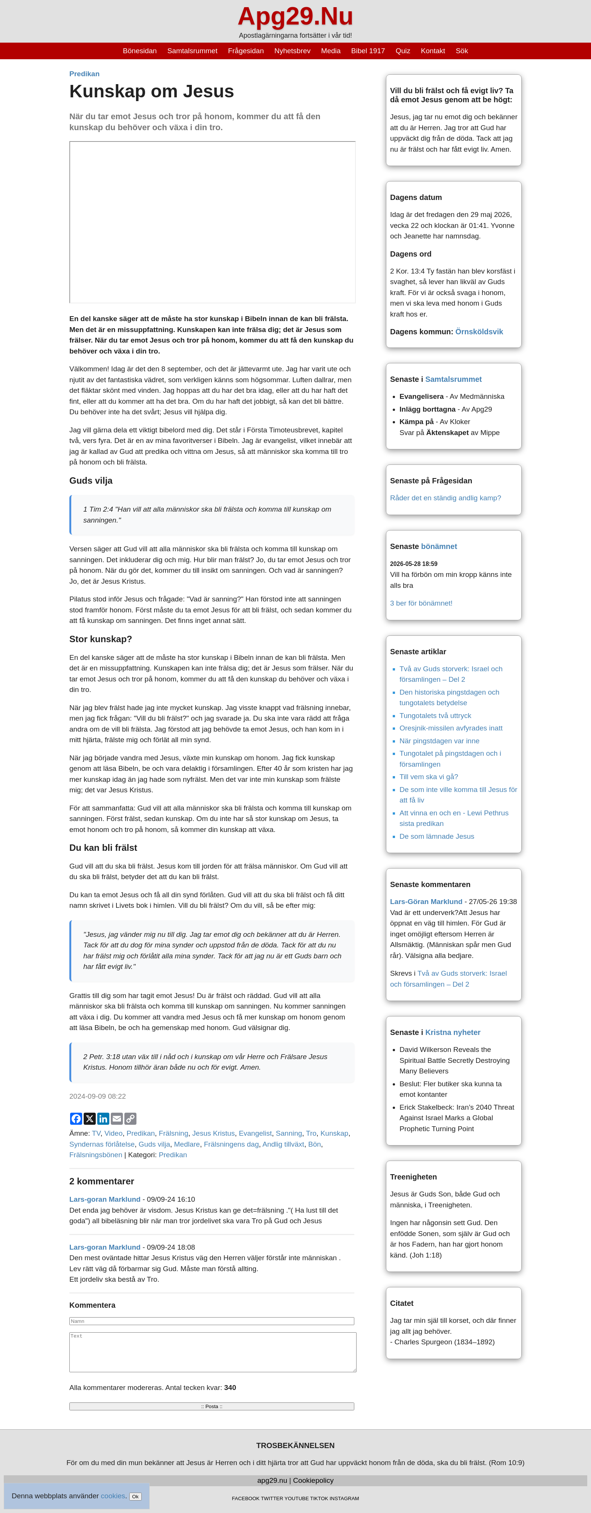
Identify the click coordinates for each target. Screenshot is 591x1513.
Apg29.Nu (295, 16)
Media (331, 51)
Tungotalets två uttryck (435, 716)
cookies (113, 1496)
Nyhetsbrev (292, 51)
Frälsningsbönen (95, 1155)
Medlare (187, 1144)
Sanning (289, 1133)
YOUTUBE (297, 1498)
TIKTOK (319, 1498)
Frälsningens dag (231, 1144)
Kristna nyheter (453, 1032)
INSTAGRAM (344, 1498)
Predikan (84, 74)
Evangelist (255, 1133)
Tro (311, 1133)
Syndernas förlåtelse (102, 1144)
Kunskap (334, 1133)
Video (113, 1133)
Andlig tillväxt (283, 1144)
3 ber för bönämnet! (421, 603)
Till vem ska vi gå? (429, 777)
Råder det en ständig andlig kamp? (445, 498)
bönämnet (439, 546)
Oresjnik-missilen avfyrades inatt (451, 728)
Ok (135, 1496)
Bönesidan (140, 51)
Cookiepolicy (313, 1480)
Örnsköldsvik (479, 332)
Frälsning (173, 1133)
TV (96, 1133)
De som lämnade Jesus (437, 836)
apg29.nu (272, 1480)
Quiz (403, 51)
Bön (314, 1144)
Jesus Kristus (213, 1133)
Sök (462, 51)
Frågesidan (246, 51)
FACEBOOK (245, 1498)
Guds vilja (154, 1144)
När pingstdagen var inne (439, 741)
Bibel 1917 (368, 51)
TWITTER (272, 1498)
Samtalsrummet (192, 51)
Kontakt (433, 51)
